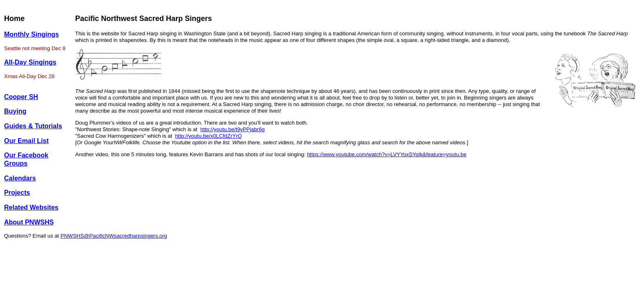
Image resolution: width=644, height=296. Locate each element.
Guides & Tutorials (33, 126)
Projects (17, 192)
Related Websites (31, 207)
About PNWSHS (29, 222)
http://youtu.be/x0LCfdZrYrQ (208, 136)
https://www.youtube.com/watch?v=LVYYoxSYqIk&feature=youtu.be (386, 154)
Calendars (20, 178)
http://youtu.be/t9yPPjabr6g (232, 129)
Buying (15, 111)
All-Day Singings (30, 62)
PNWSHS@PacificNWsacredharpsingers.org (113, 236)
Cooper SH (21, 96)
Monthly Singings (31, 34)
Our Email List (26, 140)
